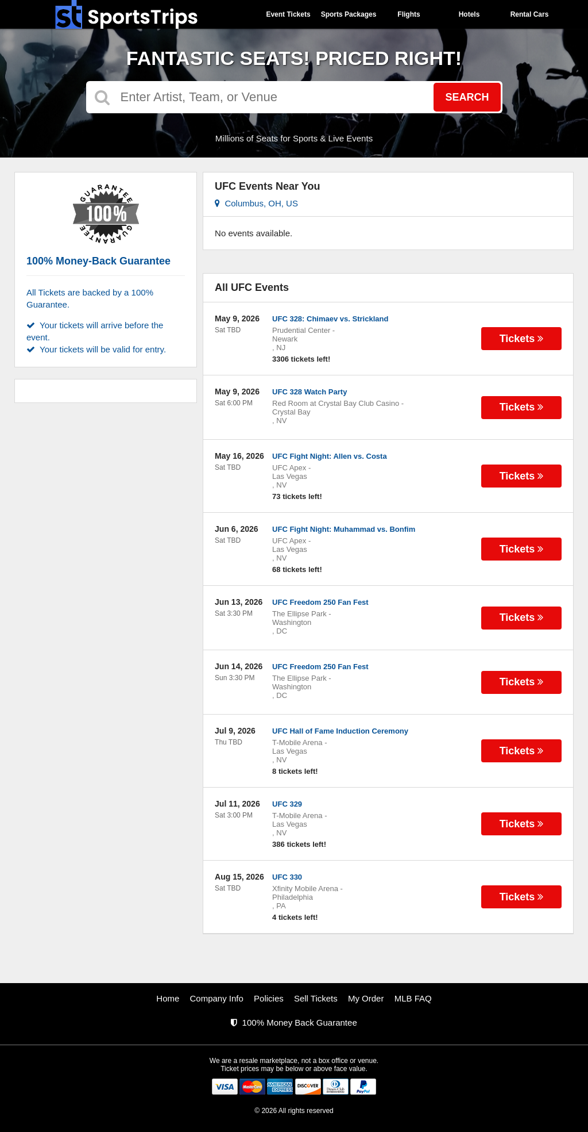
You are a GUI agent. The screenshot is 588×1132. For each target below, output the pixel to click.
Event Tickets (288, 14)
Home (167, 998)
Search (467, 97)
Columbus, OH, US (256, 203)
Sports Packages (349, 14)
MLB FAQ (413, 998)
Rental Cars (529, 14)
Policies (269, 998)
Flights (408, 14)
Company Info (216, 998)
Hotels (469, 14)
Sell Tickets (316, 998)
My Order (366, 998)
